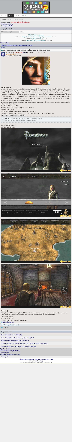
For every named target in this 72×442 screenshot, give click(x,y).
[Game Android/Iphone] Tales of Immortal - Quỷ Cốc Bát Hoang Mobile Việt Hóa (24, 344)
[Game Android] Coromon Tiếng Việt (11, 335)
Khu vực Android (12, 45)
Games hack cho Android (25, 45)
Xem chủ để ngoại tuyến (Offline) (10, 351)
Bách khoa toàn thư (36, 38)
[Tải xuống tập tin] (8, 322)
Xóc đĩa (17, 16)
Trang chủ (4, 16)
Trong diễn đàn (4, 353)
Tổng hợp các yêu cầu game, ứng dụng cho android (36, 37)
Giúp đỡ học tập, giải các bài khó (35, 40)
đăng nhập (9, 325)
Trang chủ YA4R (7, 26)
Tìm (22, 32)
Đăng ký (10, 24)
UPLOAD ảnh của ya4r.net (36, 35)
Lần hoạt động (4, 43)
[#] (23, 52)
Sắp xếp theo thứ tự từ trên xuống (10, 355)
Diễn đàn (3, 45)
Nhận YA (24, 16)
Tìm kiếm (3, 47)
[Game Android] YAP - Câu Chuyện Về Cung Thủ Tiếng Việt (18, 347)
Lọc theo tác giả (5, 349)
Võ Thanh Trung (39, 361)
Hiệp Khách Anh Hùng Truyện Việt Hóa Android (15, 341)
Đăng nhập (4, 24)
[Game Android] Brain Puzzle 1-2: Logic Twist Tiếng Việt (17, 338)
